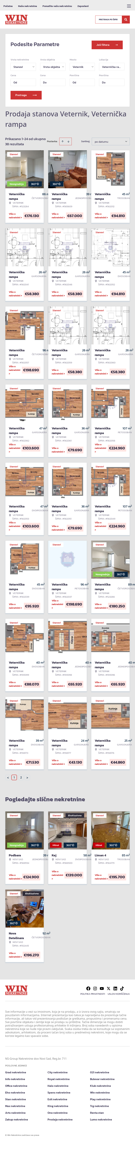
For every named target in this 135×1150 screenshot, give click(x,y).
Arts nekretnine (15, 1111)
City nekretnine (58, 1071)
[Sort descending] (68, 140)
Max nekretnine (15, 1104)
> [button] (27, 776)
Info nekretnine (15, 1077)
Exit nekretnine (57, 1098)
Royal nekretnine (59, 1077)
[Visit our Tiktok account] (122, 987)
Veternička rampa (113, 65)
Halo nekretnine (58, 1084)
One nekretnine (58, 1111)
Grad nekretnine (15, 1071)
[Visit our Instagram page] (95, 987)
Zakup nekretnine (16, 1118)
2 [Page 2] (21, 776)
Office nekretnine (16, 1084)
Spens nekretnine (59, 1091)
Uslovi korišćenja (119, 992)
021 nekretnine (99, 1071)
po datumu (101, 140)
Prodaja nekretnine (60, 1118)
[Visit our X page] (108, 987)
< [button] (8, 776)
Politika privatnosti (92, 992)
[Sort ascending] (62, 140)
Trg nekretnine (99, 1104)
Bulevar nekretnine (102, 1077)
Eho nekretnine (15, 1091)
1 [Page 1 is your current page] (14, 776)
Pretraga (26, 93)
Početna (8, 6)
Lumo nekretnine (101, 1118)
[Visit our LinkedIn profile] (115, 987)
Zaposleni (83, 6)
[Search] (126, 19)
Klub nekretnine (100, 1084)
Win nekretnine (100, 1091)
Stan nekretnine (15, 1098)
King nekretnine (58, 1104)
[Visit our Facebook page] (88, 987)
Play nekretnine (100, 1098)
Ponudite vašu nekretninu (57, 6)
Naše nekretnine (27, 6)
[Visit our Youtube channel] (102, 987)
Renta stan (97, 1111)
